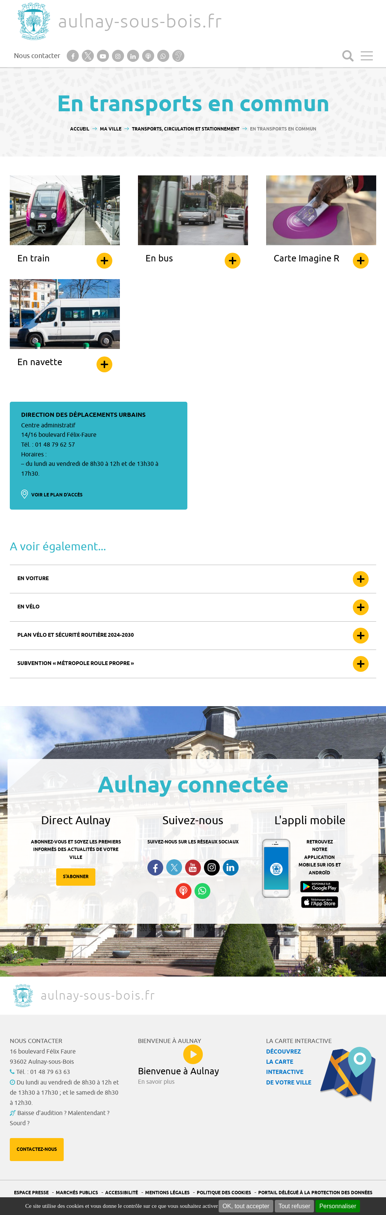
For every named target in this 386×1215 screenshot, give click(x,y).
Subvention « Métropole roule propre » (75, 663)
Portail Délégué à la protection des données (315, 1193)
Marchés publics (77, 1193)
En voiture (33, 578)
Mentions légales (167, 1193)
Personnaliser (337, 1206)
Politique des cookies (224, 1193)
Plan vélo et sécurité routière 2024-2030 (75, 635)
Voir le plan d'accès (57, 495)
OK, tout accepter (246, 1206)
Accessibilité (121, 1193)
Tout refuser (294, 1206)
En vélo (28, 607)
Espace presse (31, 1193)
